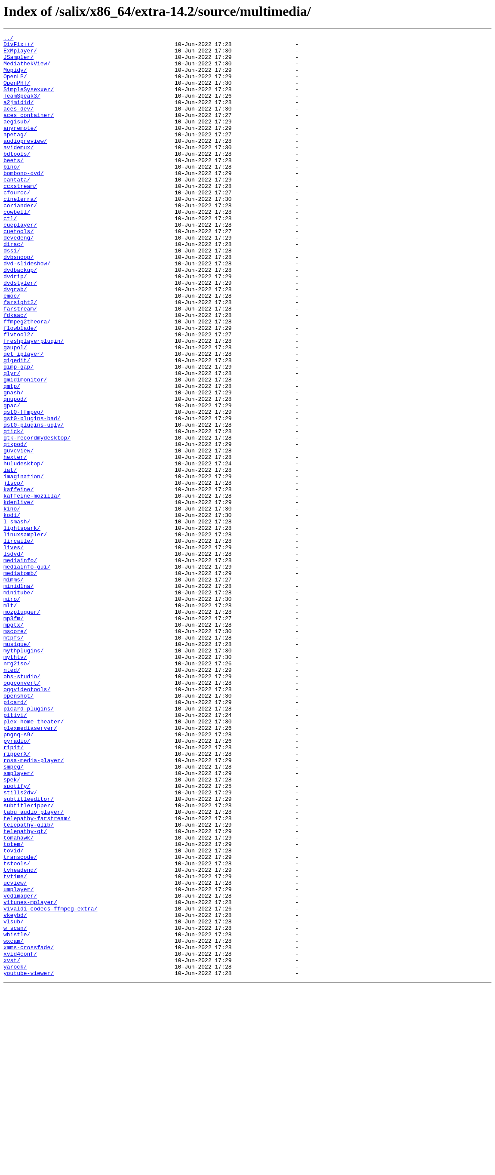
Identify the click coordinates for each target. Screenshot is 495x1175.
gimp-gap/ (18, 433)
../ (8, 39)
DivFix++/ (18, 46)
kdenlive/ (18, 596)
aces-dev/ (18, 124)
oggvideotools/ (26, 820)
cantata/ (16, 209)
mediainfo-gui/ (26, 673)
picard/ (15, 836)
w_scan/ (15, 1107)
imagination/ (23, 565)
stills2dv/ (20, 944)
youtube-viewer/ (28, 1161)
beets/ (13, 186)
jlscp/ (13, 573)
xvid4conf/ (20, 1138)
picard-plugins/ (28, 844)
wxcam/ (13, 1122)
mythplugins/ (23, 774)
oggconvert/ (21, 813)
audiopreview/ (25, 162)
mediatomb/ (20, 681)
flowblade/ (20, 387)
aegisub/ (16, 139)
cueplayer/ (20, 263)
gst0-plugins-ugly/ (33, 503)
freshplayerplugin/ (33, 402)
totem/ (13, 1006)
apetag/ (15, 155)
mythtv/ (15, 782)
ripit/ (13, 890)
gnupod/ (15, 472)
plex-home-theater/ (33, 859)
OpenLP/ (15, 85)
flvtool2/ (18, 395)
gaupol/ (15, 410)
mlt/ (10, 720)
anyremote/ (20, 147)
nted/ (11, 797)
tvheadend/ (20, 1037)
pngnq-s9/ (18, 875)
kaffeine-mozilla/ (32, 588)
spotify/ (16, 937)
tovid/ (13, 1014)
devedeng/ (18, 279)
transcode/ (20, 1022)
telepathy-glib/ (28, 983)
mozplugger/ (21, 728)
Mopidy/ (15, 77)
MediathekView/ (26, 70)
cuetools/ (18, 271)
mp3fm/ (13, 735)
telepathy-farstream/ (37, 975)
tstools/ (16, 1030)
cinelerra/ (20, 232)
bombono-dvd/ (23, 201)
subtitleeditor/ (28, 952)
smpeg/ (13, 913)
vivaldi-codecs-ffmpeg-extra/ (50, 1084)
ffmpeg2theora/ (26, 379)
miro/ (11, 712)
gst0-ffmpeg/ (23, 488)
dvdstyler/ (20, 333)
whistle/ (16, 1115)
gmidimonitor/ (25, 449)
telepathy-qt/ (25, 991)
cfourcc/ (16, 224)
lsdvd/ (13, 658)
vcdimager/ (20, 1068)
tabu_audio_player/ (33, 968)
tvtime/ (15, 1045)
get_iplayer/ (23, 418)
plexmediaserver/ (30, 867)
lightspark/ (21, 627)
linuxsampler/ (25, 635)
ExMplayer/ (20, 54)
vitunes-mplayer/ (30, 1076)
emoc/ (11, 348)
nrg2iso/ (16, 790)
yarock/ (15, 1153)
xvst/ (11, 1146)
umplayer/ (18, 1060)
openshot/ (18, 828)
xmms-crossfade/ (28, 1130)
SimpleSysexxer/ (28, 101)
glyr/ (11, 441)
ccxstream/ (20, 217)
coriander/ (20, 240)
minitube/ (18, 704)
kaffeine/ (18, 580)
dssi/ (11, 294)
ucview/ (15, 1053)
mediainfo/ (20, 666)
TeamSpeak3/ (21, 108)
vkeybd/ (15, 1091)
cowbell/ (16, 248)
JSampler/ (18, 62)
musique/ (16, 766)
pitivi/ (15, 851)
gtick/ (13, 511)
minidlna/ (18, 697)
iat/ (10, 557)
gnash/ (13, 464)
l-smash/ (16, 619)
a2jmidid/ (18, 116)
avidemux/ (18, 170)
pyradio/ (16, 882)
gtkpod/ (15, 526)
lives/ (13, 650)
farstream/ (20, 364)
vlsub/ (13, 1099)
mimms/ (13, 689)
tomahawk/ (18, 999)
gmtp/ (11, 457)
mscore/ (15, 751)
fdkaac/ (15, 371)
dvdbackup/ (20, 317)
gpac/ (11, 480)
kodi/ (11, 611)
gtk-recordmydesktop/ (37, 519)
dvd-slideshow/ (26, 310)
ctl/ (10, 255)
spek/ (11, 929)
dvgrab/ (15, 341)
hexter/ (15, 542)
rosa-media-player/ (33, 906)
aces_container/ (28, 131)
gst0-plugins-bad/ (32, 495)
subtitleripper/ (28, 960)
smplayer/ (18, 921)
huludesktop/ (23, 550)
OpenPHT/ (16, 93)
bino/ (11, 193)
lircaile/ (18, 642)
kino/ (11, 604)
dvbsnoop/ (18, 302)
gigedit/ (16, 426)
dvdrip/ (15, 325)
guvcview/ (18, 534)
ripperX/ (16, 898)
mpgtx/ (13, 743)
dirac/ (13, 286)
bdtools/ (16, 178)
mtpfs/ (13, 759)
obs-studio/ (21, 805)
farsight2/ (20, 356)
